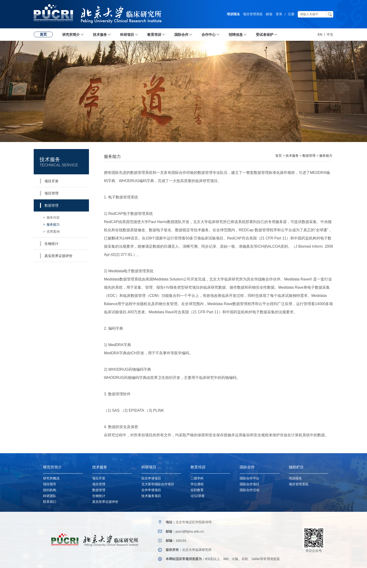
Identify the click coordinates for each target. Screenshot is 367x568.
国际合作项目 (249, 484)
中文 (330, 34)
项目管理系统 (253, 14)
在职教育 (197, 490)
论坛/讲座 (198, 496)
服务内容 (51, 217)
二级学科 (197, 478)
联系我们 (49, 502)
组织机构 (49, 490)
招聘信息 (236, 35)
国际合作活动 (249, 490)
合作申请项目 (151, 490)
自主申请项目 (151, 478)
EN (320, 34)
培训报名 (233, 14)
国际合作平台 (249, 478)
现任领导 (49, 484)
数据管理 (309, 155)
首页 (43, 34)
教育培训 (154, 35)
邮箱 (269, 14)
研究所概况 (51, 478)
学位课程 (197, 484)
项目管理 (98, 484)
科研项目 (127, 35)
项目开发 (98, 478)
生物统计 (98, 496)
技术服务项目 (151, 496)
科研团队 (49, 496)
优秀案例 (51, 231)
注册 (291, 14)
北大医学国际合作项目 (157, 484)
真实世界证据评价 (105, 502)
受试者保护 (264, 35)
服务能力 (51, 224)
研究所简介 (71, 35)
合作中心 (209, 35)
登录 (279, 14)
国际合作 (181, 35)
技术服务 (100, 35)
